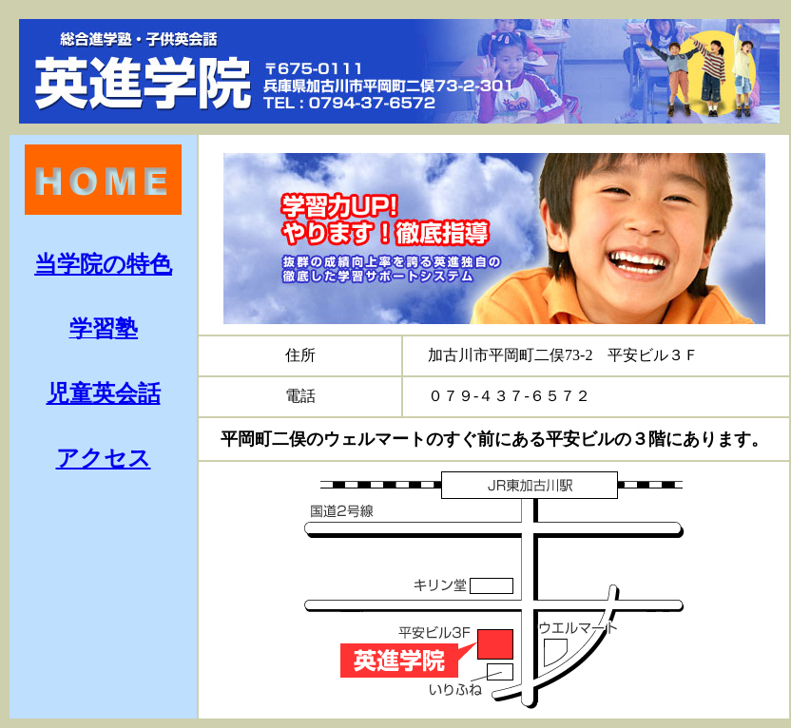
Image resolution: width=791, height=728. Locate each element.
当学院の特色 (103, 264)
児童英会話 (104, 393)
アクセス (103, 458)
